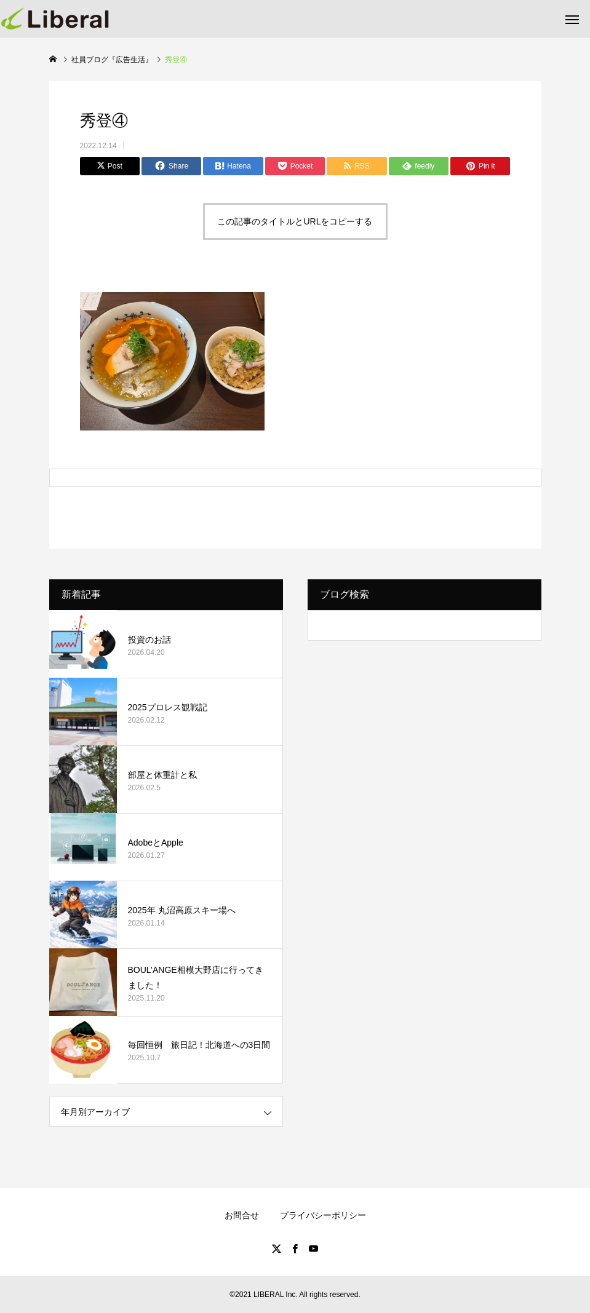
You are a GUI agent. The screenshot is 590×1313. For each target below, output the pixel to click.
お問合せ (242, 1215)
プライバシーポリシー (323, 1215)
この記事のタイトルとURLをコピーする (294, 221)
